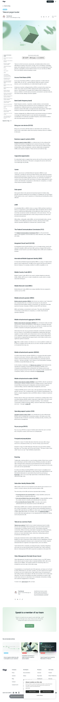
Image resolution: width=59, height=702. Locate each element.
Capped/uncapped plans (7, 67)
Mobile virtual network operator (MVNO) (8, 96)
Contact (13, 681)
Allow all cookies (32, 691)
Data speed (6, 70)
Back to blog (6, 6)
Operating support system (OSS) (7, 102)
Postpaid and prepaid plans (8, 107)
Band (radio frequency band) (8, 58)
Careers (14, 675)
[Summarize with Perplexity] (41, 58)
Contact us (50, 1)
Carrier (5, 69)
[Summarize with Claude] (33, 58)
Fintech (50, 672)
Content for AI (15, 684)
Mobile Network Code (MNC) (8, 88)
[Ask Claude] (16, 692)
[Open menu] (55, 1)
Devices (50, 678)
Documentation (26, 672)
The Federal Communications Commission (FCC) (7, 75)
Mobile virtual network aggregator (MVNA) (8, 94)
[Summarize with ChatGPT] (25, 58)
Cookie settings (40, 695)
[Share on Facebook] (46, 17)
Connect (39, 672)
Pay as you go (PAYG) (8, 104)
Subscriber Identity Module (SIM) (7, 111)
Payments (39, 675)
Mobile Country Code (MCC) (8, 85)
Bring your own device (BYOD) (8, 61)
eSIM (5, 72)
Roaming (5, 108)
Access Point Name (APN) (7, 56)
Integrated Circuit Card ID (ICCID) (7, 79)
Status (24, 675)
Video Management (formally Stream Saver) (7, 117)
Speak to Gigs (7, 120)
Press (13, 672)
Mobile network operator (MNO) (7, 91)
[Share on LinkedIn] (44, 17)
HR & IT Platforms (52, 675)
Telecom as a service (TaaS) (8, 114)
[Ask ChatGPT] (13, 692)
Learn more (28, 688)
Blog (13, 678)
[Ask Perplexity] (19, 693)
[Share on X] (41, 17)
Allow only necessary (47, 691)
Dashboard (39, 678)
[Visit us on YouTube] (55, 693)
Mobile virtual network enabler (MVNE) (8, 99)
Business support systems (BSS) (7, 64)
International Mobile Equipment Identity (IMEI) (7, 81)
